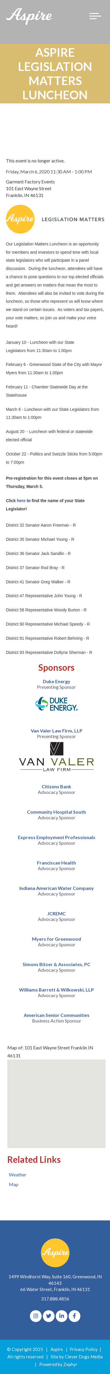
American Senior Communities (56, 1015)
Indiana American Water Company (56, 888)
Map (13, 1184)
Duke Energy (56, 681)
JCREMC (56, 913)
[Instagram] (36, 1316)
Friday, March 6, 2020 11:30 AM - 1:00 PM (49, 171)
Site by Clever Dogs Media (77, 1356)
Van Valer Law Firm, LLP (56, 730)
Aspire (56, 1349)
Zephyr (70, 1364)
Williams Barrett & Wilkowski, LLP (56, 989)
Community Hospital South (56, 812)
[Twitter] (49, 1316)
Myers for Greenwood (56, 939)
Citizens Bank (56, 786)
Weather (17, 1174)
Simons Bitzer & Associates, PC (56, 964)
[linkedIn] (61, 1316)
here (21, 500)
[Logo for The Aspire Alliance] (29, 16)
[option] (56, 697)
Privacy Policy (84, 1349)
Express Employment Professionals (56, 837)
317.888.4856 (55, 1298)
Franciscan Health (56, 862)
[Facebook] (74, 1316)
